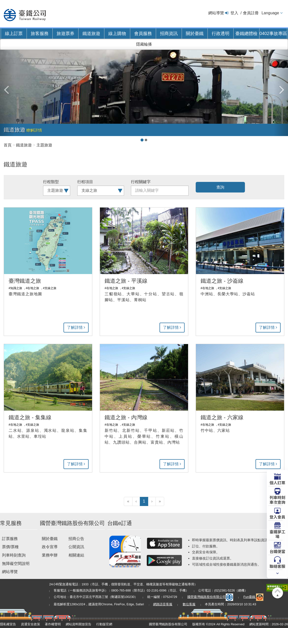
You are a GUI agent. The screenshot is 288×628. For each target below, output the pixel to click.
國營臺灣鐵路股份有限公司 (210, 597)
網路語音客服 (162, 604)
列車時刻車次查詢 (277, 499)
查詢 (220, 187)
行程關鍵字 (141, 182)
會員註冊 (251, 13)
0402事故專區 (273, 33)
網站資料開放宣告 (78, 624)
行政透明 (220, 33)
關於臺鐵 (195, 33)
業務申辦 (50, 555)
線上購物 (117, 33)
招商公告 (76, 539)
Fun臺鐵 (253, 597)
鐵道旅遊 (91, 33)
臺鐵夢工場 (277, 534)
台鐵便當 (277, 551)
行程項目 (85, 182)
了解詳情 (75, 327)
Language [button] (270, 13)
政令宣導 (50, 547)
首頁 (8, 145)
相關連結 (76, 555)
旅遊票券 (65, 33)
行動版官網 (104, 624)
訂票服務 (10, 539)
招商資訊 (169, 33)
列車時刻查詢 (14, 555)
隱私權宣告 (8, 624)
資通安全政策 (30, 624)
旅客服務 (39, 33)
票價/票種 (10, 547)
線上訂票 (14, 33)
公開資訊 (76, 547)
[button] (7, 87)
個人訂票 (277, 482)
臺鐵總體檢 (246, 33)
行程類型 (51, 182)
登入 (234, 13)
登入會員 (277, 516)
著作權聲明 (53, 624)
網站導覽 (216, 13)
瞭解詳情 (34, 130)
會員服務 (143, 33)
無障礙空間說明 (16, 563)
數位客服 (189, 604)
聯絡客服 (277, 566)
